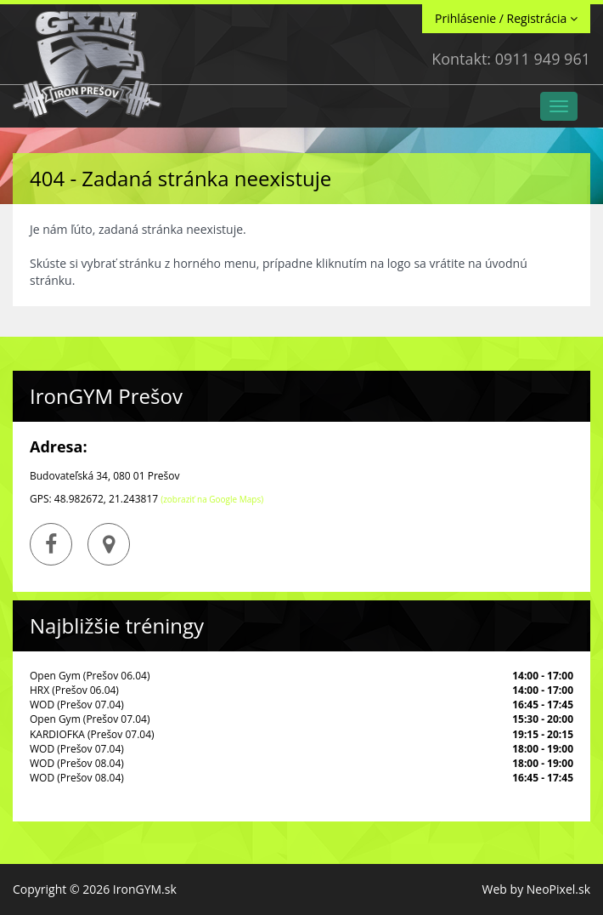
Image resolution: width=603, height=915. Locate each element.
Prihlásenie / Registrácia (506, 18)
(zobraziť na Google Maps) (212, 499)
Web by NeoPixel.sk (536, 889)
